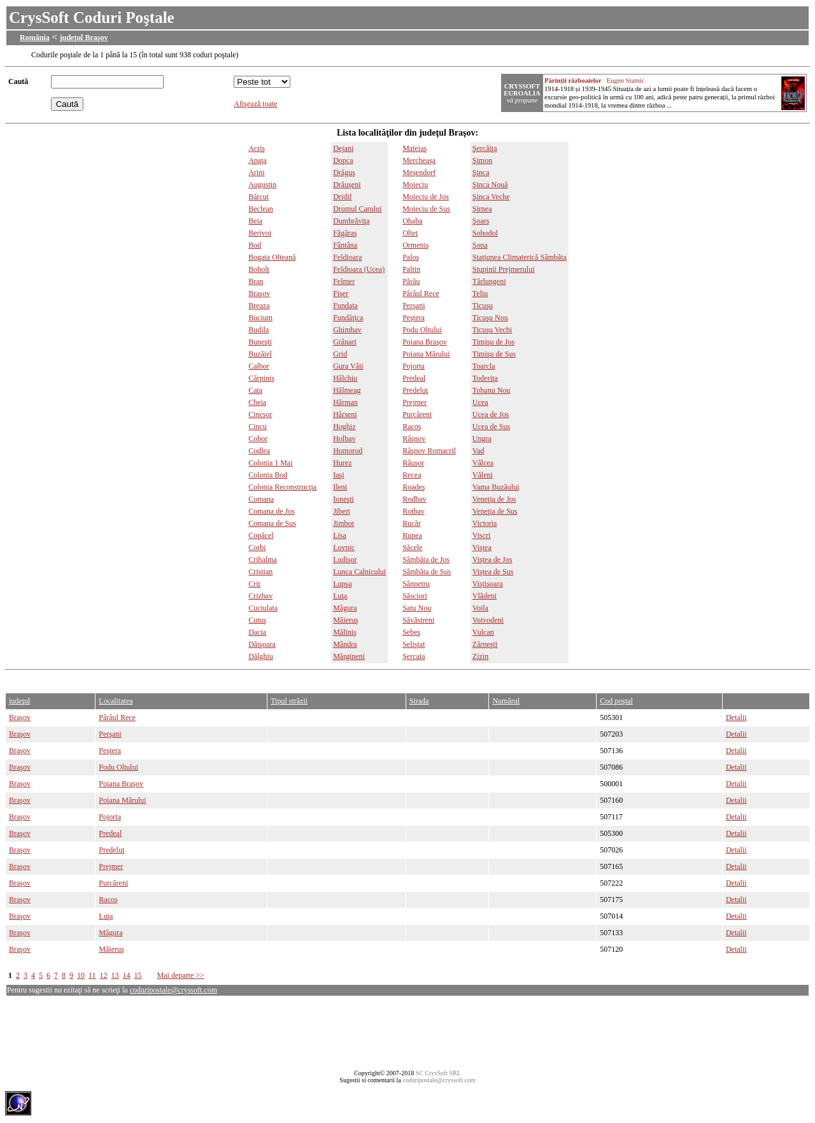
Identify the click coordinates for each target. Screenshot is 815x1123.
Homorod (347, 450)
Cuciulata (263, 608)
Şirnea (482, 208)
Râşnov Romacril (429, 450)
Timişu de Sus (494, 354)
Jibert (341, 511)
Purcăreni (417, 414)
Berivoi (259, 233)
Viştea (482, 547)
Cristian (260, 571)
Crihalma (262, 559)
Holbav (344, 438)
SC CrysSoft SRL (438, 1073)
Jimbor (343, 523)
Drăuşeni (346, 184)
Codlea (259, 450)
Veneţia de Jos (494, 499)
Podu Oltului (422, 329)
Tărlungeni (489, 281)
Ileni (340, 487)
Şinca (481, 172)
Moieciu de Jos (425, 196)
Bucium (260, 317)
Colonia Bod (267, 474)
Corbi (257, 547)
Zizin (480, 656)
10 (81, 975)
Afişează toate (255, 103)
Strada (419, 700)
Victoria (484, 523)
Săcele (412, 547)
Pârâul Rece (420, 293)
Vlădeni (484, 595)
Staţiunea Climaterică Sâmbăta (519, 257)
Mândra (345, 644)
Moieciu (415, 184)
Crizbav (260, 595)
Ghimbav (347, 329)
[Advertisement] (237, 678)
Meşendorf (419, 172)
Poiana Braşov (424, 341)
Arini (256, 172)
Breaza (258, 305)
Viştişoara (487, 583)
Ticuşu (482, 305)
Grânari (345, 341)
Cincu (257, 426)
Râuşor (413, 462)
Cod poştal (616, 700)
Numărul (506, 700)
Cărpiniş (261, 378)
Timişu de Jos (493, 341)
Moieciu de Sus (426, 208)
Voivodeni (488, 620)
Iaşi (338, 474)
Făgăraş (345, 233)
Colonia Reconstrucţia (282, 487)
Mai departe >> (180, 975)
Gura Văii (348, 366)
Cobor (257, 438)
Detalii (736, 717)
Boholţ (258, 269)
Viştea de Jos (492, 559)
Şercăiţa (484, 148)
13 (115, 975)
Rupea (412, 535)
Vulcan (483, 632)
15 (138, 975)
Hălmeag (346, 390)
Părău (411, 281)
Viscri (481, 535)
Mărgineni (349, 656)
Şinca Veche (491, 196)
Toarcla (483, 366)
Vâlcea (482, 462)
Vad (478, 450)
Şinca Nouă (490, 184)
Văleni (482, 474)
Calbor (258, 366)
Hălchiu (345, 378)
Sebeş (411, 632)
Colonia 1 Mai (270, 462)
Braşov (259, 293)
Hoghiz (344, 426)
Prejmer (414, 402)
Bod (254, 245)
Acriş (256, 148)
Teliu (480, 293)
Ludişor (345, 559)
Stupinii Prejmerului (503, 269)
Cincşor (260, 414)
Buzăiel (260, 354)
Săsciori (414, 595)
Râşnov (413, 438)
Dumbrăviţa (351, 220)
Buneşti (260, 341)
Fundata (345, 305)
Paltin (411, 269)
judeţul (19, 700)
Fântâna (345, 245)
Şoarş (481, 220)
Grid (340, 354)
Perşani (413, 305)
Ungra (482, 438)
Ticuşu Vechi (492, 329)
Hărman (345, 402)
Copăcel (260, 535)
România (35, 37)
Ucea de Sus (491, 426)
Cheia (257, 402)
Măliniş (345, 632)
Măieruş (345, 620)
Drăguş (344, 172)
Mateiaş (414, 148)
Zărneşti (484, 644)
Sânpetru (416, 583)
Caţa (255, 390)
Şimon (482, 160)
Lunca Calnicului (359, 571)
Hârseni (345, 414)
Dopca (343, 160)
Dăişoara (262, 644)
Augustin (262, 184)
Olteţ (410, 233)
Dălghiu (260, 656)
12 (104, 975)
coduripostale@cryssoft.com (173, 989)
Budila (258, 329)
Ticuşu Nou (490, 317)
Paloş (410, 257)
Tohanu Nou (491, 390)
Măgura (345, 608)
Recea (411, 474)
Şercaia (413, 656)
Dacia (257, 632)
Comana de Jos (271, 511)
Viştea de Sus (493, 571)
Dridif (342, 196)
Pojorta (413, 366)
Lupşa (342, 583)
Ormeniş (415, 245)
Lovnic (344, 547)
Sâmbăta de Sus (426, 571)
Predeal (413, 378)
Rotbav (413, 511)
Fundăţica (348, 317)
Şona (480, 245)
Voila (480, 608)
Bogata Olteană (271, 257)
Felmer (344, 281)
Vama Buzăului (496, 487)
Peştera (413, 317)
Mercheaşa (419, 160)
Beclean (260, 208)
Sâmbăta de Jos (426, 559)
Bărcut (258, 196)
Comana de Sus (272, 523)
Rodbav (414, 499)
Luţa (340, 595)
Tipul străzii (289, 700)
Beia (255, 220)
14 (127, 975)
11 (92, 975)
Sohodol (485, 233)
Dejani (343, 148)
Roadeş (413, 487)
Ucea (480, 402)
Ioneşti (343, 499)
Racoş (411, 426)
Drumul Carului (357, 208)
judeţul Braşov (84, 37)
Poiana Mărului (426, 354)
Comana (261, 499)
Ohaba (412, 220)
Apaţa (257, 160)
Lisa (339, 535)
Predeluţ (415, 390)
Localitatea (115, 700)
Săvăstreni (418, 620)
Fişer (340, 293)
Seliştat (413, 644)
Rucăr (411, 523)
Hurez (342, 462)
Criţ (254, 583)
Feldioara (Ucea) (359, 269)
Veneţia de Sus (495, 511)
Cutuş (257, 620)
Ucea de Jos (490, 414)
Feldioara (347, 257)
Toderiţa (485, 378)
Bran (255, 281)
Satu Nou (416, 608)
